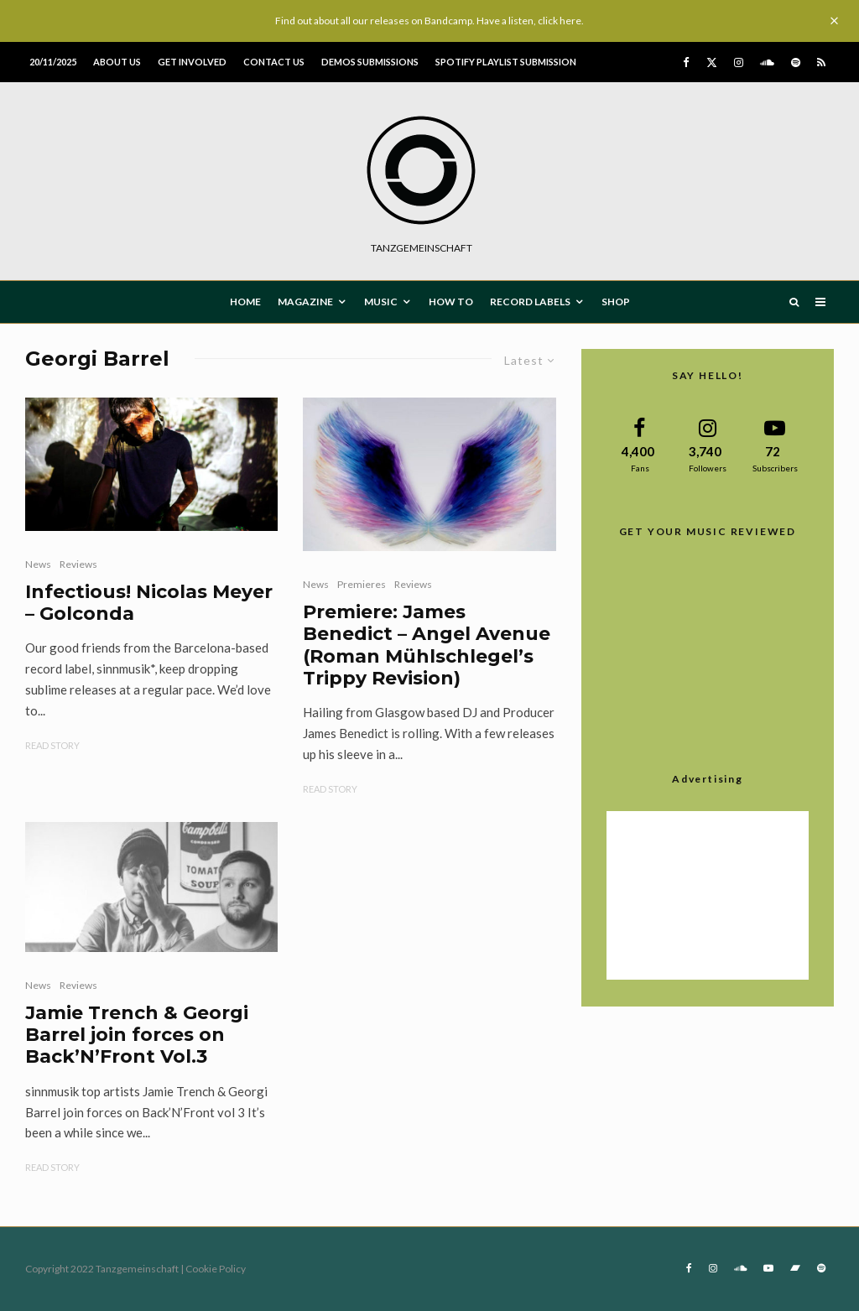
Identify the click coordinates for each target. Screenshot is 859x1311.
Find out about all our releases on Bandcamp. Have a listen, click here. (429, 20)
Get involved (192, 61)
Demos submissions (370, 61)
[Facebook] (686, 62)
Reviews (78, 564)
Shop (615, 301)
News (38, 564)
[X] (712, 62)
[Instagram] (739, 62)
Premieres (361, 584)
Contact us (274, 61)
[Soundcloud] (767, 62)
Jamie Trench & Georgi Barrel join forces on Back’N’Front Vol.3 (136, 1035)
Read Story (52, 745)
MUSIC (381, 301)
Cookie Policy (215, 1268)
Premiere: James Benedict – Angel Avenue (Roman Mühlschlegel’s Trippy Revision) (426, 645)
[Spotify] (796, 62)
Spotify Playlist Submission (505, 61)
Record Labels (530, 301)
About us (117, 61)
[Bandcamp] (795, 1268)
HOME (245, 301)
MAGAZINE (305, 301)
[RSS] (821, 62)
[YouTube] (768, 1268)
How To (451, 301)
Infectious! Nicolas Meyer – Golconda (149, 603)
